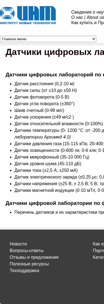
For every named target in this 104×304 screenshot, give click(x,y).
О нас (77, 17)
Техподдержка (24, 270)
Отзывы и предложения (34, 257)
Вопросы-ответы (27, 250)
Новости (18, 244)
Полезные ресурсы (29, 264)
